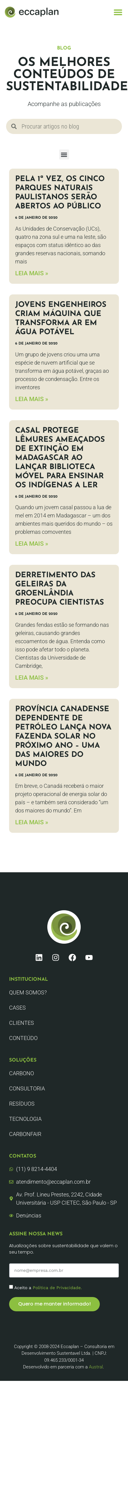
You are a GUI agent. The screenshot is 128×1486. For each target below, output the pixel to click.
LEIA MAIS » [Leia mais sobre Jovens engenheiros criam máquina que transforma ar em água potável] (31, 399)
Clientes (21, 1023)
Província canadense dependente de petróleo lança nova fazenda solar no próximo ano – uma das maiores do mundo (63, 736)
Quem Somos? (28, 992)
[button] (118, 12)
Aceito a (48, 1287)
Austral (96, 1367)
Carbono (21, 1073)
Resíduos (22, 1103)
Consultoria (27, 1088)
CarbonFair (25, 1134)
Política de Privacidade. (57, 1287)
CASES (17, 1007)
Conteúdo (23, 1038)
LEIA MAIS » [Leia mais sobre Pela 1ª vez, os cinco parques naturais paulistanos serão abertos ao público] (31, 273)
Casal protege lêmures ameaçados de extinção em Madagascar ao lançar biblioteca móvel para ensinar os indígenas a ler (60, 458)
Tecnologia (25, 1119)
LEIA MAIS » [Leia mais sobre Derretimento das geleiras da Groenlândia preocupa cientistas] (31, 677)
